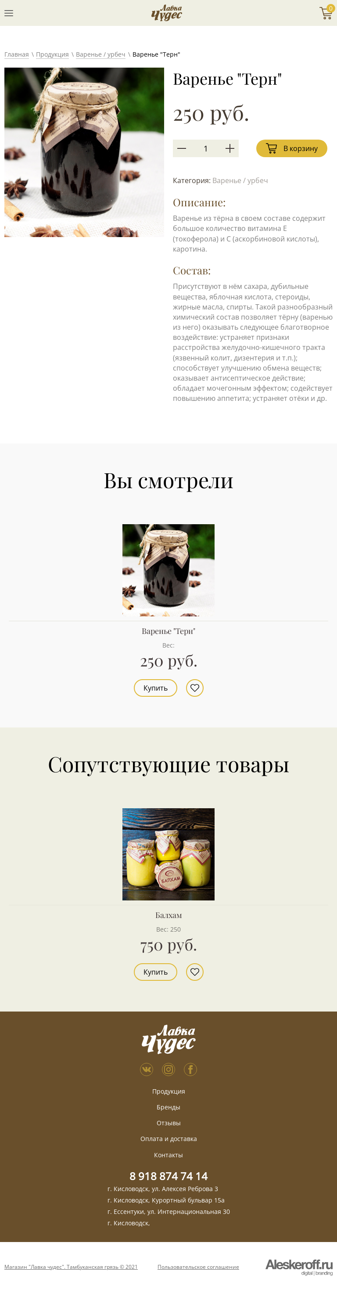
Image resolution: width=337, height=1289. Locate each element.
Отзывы (169, 1123)
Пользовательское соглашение (198, 1267)
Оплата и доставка (168, 1138)
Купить (155, 688)
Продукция (52, 54)
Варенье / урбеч (100, 54)
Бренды (168, 1107)
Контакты (168, 1155)
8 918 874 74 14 (168, 1176)
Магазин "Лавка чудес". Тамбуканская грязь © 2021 (71, 1267)
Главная (16, 54)
